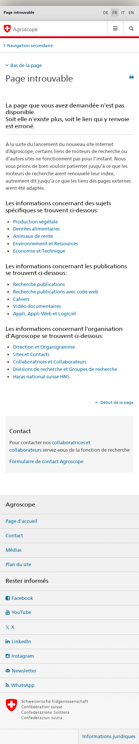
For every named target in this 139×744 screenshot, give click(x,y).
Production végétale (35, 222)
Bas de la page (26, 65)
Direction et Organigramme (44, 347)
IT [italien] (123, 12)
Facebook (22, 598)
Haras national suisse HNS (41, 376)
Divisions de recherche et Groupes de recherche (65, 369)
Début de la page (116, 402)
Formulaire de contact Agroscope (46, 461)
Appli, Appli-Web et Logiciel (44, 313)
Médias (13, 550)
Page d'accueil (21, 521)
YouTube (21, 612)
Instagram (22, 656)
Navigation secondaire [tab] (30, 45)
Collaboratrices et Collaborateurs (49, 362)
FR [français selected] (114, 12)
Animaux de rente (33, 236)
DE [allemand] (105, 12)
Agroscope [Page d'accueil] (25, 29)
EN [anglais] (131, 12)
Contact (14, 535)
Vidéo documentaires (37, 306)
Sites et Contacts (31, 354)
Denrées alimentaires (36, 229)
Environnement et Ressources (45, 243)
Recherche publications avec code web (55, 292)
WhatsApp (22, 685)
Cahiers (21, 299)
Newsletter (24, 671)
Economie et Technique (39, 251)
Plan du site (18, 564)
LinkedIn (21, 641)
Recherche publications (39, 284)
